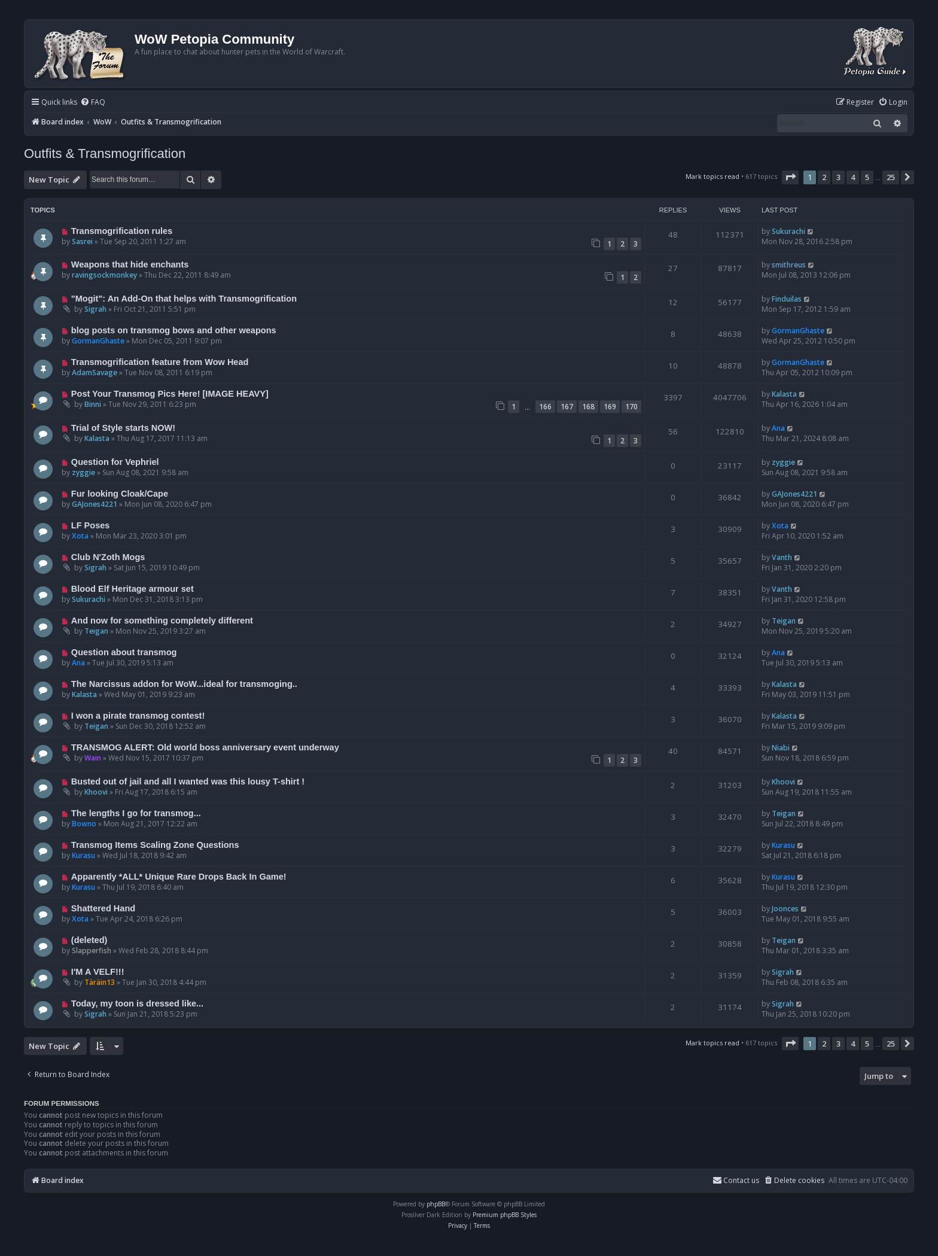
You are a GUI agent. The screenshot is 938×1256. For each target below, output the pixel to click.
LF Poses (90, 525)
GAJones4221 (94, 504)
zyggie (83, 472)
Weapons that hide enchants (130, 264)
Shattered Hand (103, 908)
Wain (92, 758)
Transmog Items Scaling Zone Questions (155, 845)
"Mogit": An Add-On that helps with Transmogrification (184, 298)
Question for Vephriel (115, 462)
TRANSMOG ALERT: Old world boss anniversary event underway (205, 747)
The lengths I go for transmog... (136, 813)
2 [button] (824, 177)
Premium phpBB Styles (505, 1215)
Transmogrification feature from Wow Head (160, 362)
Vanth (782, 557)
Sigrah (95, 309)
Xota (80, 536)
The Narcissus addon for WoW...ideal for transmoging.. (184, 684)
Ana (778, 428)
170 (631, 407)
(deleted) (89, 940)
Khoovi (96, 792)
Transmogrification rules (121, 231)
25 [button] (891, 177)
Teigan (96, 631)
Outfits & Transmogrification (104, 153)
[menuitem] (92, 103)
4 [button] (853, 177)
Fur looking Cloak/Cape (119, 493)
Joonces (785, 909)
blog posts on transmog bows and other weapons (173, 330)
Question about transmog (124, 652)
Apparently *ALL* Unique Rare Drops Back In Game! (179, 876)
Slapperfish (91, 950)
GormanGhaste (98, 341)
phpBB (436, 1204)
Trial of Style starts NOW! (123, 428)
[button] (790, 177)
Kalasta (784, 394)
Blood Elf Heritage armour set (132, 589)
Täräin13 (99, 982)
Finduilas (787, 299)
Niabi (781, 748)
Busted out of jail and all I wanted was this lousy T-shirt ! (187, 781)
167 (567, 407)
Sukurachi (788, 231)
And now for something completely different (162, 620)
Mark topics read (712, 176)
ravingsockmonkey (104, 275)
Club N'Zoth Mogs (108, 557)
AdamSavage (94, 372)
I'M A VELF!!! (97, 972)
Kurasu (83, 855)
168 (588, 407)
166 (545, 407)
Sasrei (82, 241)
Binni (92, 404)
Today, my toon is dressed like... (137, 1003)
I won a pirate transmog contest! (138, 715)
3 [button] (838, 177)
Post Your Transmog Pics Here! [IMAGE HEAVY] (170, 394)
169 (610, 407)
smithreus (789, 265)
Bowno (84, 824)
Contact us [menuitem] (735, 1180)
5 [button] (867, 177)
